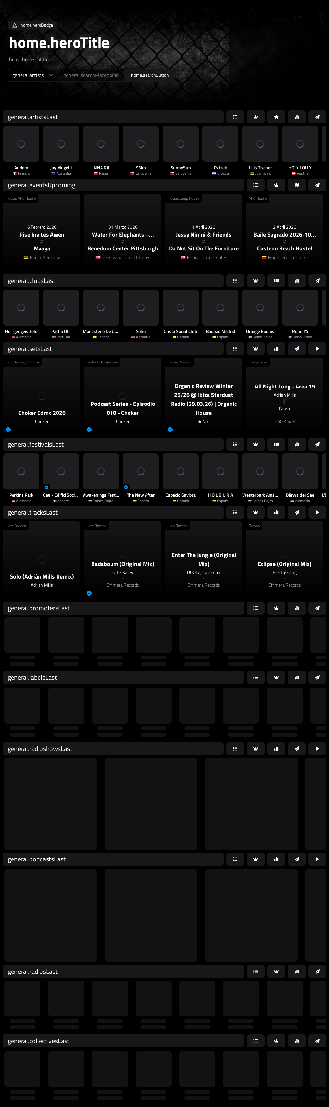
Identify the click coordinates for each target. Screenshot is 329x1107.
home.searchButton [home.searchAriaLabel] (150, 75)
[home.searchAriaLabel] (91, 75)
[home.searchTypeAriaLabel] (33, 75)
